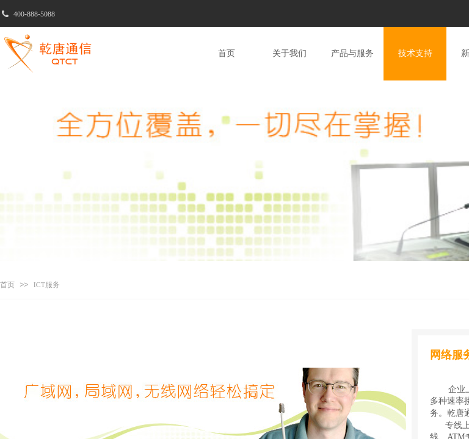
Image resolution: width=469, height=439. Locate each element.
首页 (7, 284)
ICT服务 (47, 284)
